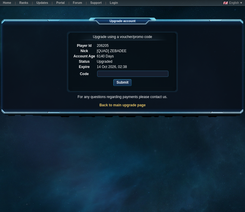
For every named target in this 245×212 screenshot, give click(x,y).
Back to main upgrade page (123, 105)
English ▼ (233, 3)
